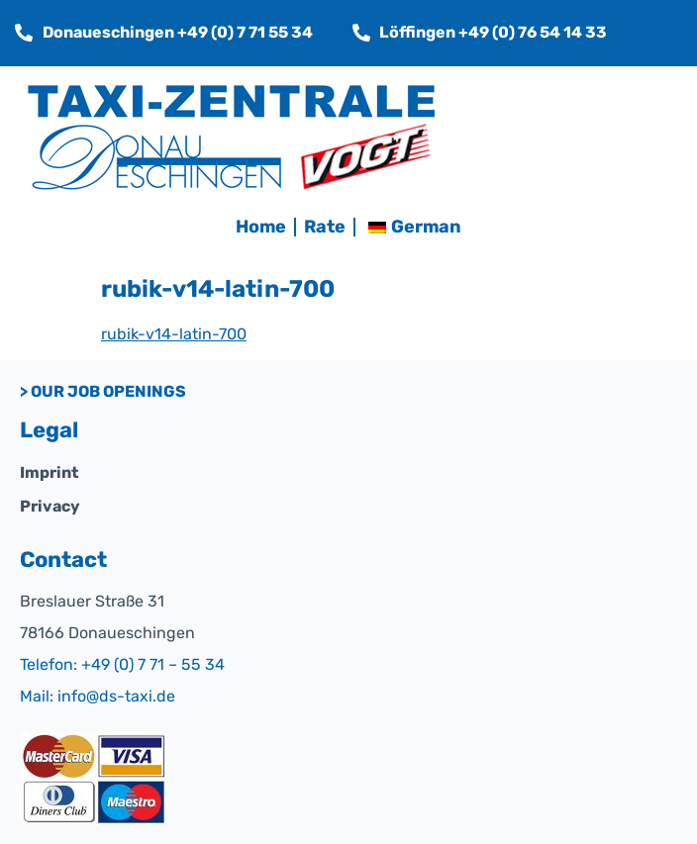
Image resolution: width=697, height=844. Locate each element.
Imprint (49, 472)
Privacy (50, 506)
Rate (325, 226)
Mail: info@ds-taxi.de (97, 696)
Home (261, 226)
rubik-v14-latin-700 (174, 334)
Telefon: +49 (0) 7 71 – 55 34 (122, 664)
